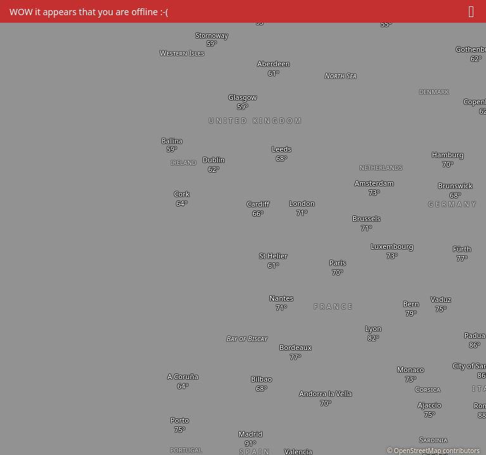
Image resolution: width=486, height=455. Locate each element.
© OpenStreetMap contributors (433, 450)
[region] (243, 227)
